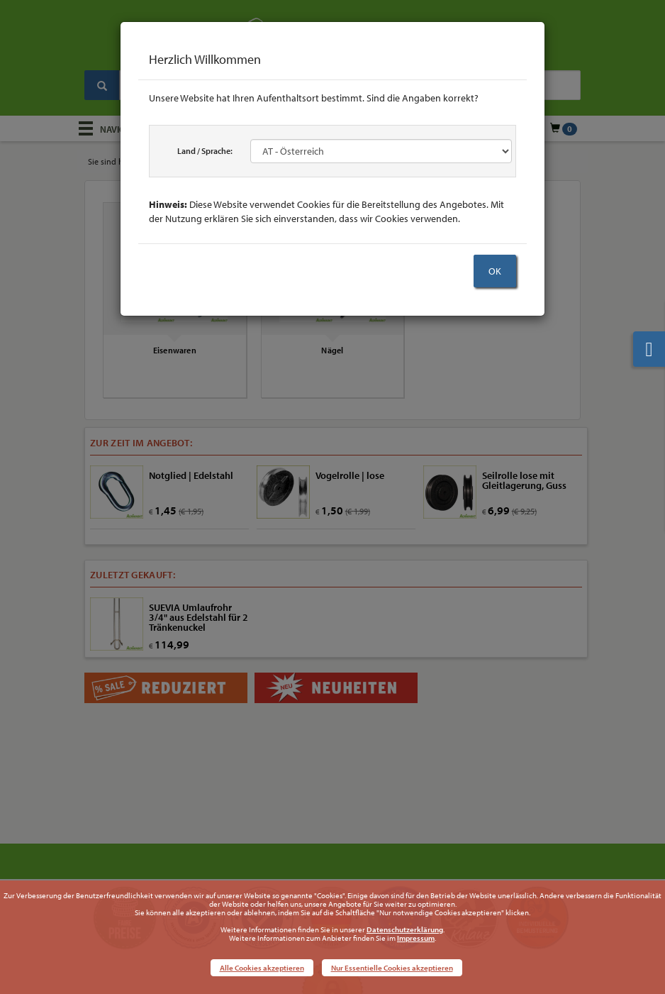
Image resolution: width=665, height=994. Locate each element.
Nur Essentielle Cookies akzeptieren (392, 968)
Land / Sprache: (205, 150)
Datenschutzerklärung (405, 929)
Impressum (416, 938)
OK (494, 271)
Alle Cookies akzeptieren (262, 968)
